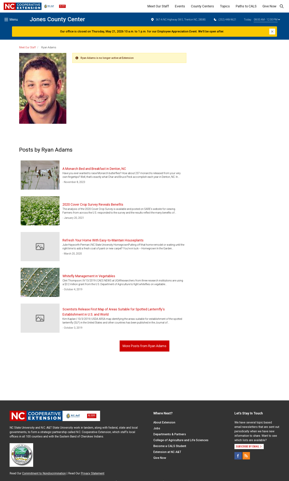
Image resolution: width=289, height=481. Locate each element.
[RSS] (246, 455)
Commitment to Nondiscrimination (44, 473)
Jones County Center (57, 19)
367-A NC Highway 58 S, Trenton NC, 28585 (178, 19)
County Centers (202, 6)
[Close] (272, 31)
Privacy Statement (92, 473)
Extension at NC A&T (167, 452)
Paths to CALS (246, 6)
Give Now (269, 6)
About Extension (164, 422)
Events (180, 6)
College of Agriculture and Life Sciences (180, 440)
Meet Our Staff (158, 6)
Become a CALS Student (169, 446)
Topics (225, 6)
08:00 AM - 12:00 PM (267, 19)
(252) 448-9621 (224, 19)
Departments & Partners (169, 434)
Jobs (156, 428)
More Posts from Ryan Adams (144, 346)
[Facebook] (238, 455)
